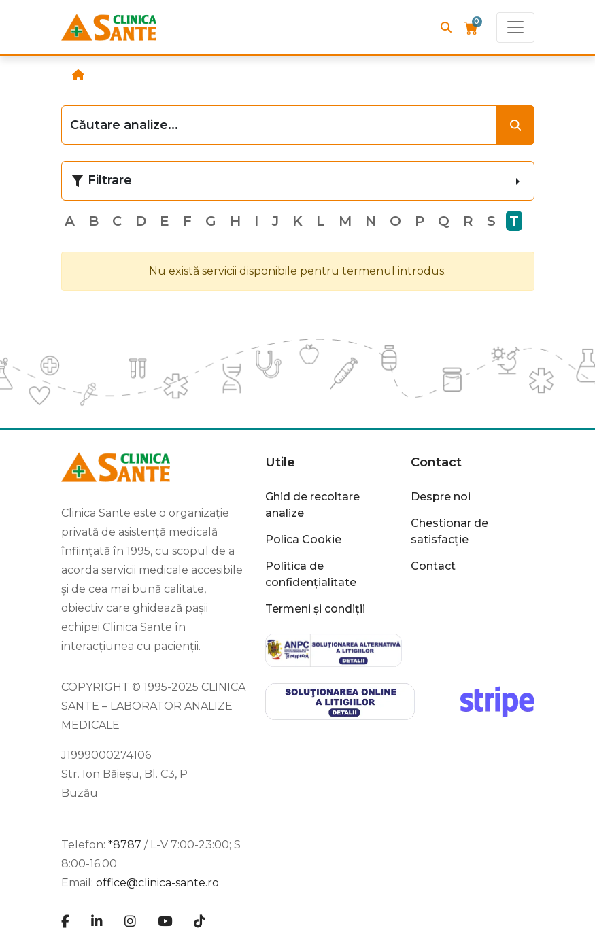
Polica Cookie (303, 539)
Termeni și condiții (315, 608)
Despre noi (441, 496)
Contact (436, 462)
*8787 (124, 844)
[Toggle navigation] (515, 27)
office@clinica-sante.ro (157, 882)
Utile (280, 462)
